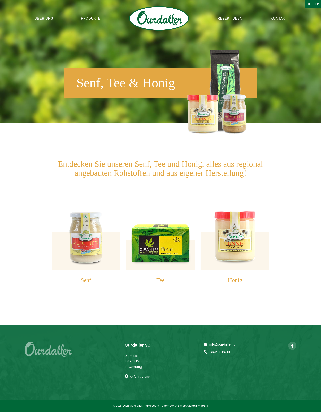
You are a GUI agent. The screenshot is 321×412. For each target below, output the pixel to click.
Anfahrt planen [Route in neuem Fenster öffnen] (140, 376)
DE (309, 4)
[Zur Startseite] (159, 18)
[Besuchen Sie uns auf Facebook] (292, 346)
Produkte (90, 18)
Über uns (43, 18)
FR (317, 4)
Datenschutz (170, 405)
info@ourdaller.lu (222, 344)
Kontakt (278, 18)
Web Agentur (188, 405)
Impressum (151, 405)
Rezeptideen (230, 18)
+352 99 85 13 (219, 352)
